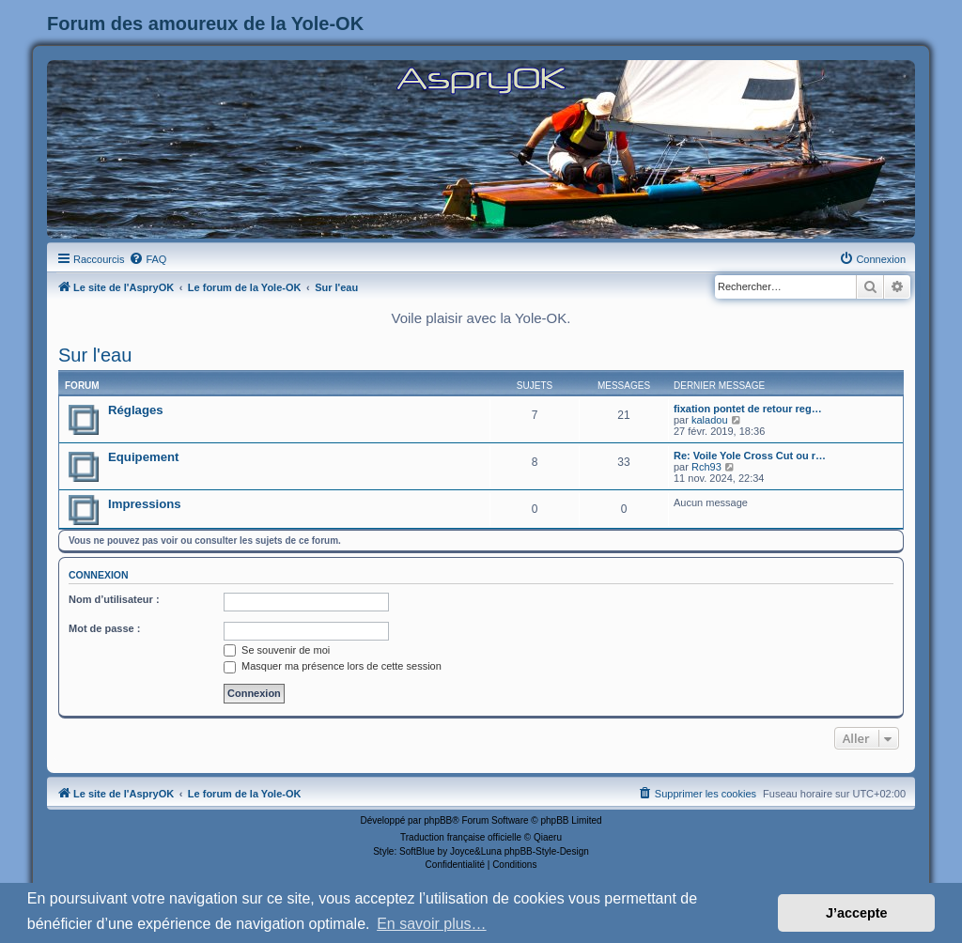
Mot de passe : (104, 628)
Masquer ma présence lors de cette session (333, 666)
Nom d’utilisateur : (114, 599)
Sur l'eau (95, 355)
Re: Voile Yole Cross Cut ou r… (750, 455)
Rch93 (706, 466)
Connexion (99, 574)
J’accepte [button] (857, 912)
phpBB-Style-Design (546, 851)
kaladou (709, 419)
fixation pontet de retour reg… (748, 408)
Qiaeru (548, 837)
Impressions (144, 504)
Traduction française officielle (460, 837)
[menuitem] (147, 259)
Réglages (135, 410)
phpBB (438, 820)
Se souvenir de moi (277, 650)
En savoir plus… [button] (432, 924)
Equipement (143, 457)
